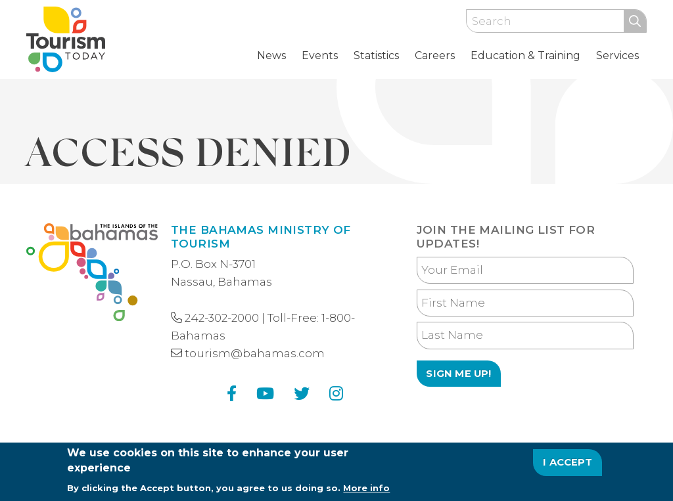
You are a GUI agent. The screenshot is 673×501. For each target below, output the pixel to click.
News (271, 55)
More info (366, 492)
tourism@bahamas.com (255, 353)
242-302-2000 (222, 317)
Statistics (376, 55)
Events (320, 55)
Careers (435, 55)
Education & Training (525, 55)
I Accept (567, 467)
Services (617, 55)
